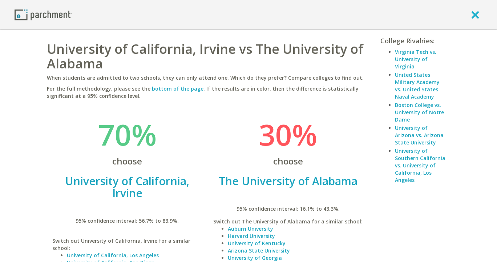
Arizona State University (259, 250)
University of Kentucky (257, 243)
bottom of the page (177, 88)
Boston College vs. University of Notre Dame (419, 112)
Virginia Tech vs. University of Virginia (415, 59)
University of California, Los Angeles (113, 255)
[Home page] (43, 14)
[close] (475, 14)
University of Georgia (255, 257)
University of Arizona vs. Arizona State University (419, 135)
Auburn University (250, 228)
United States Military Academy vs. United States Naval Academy (417, 85)
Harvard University (251, 236)
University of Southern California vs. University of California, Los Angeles (420, 165)
